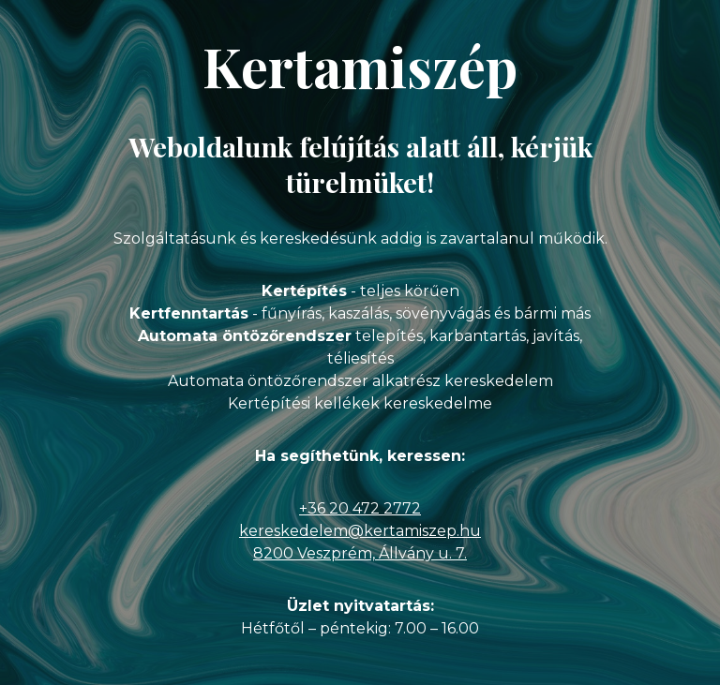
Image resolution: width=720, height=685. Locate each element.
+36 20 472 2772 (360, 508)
